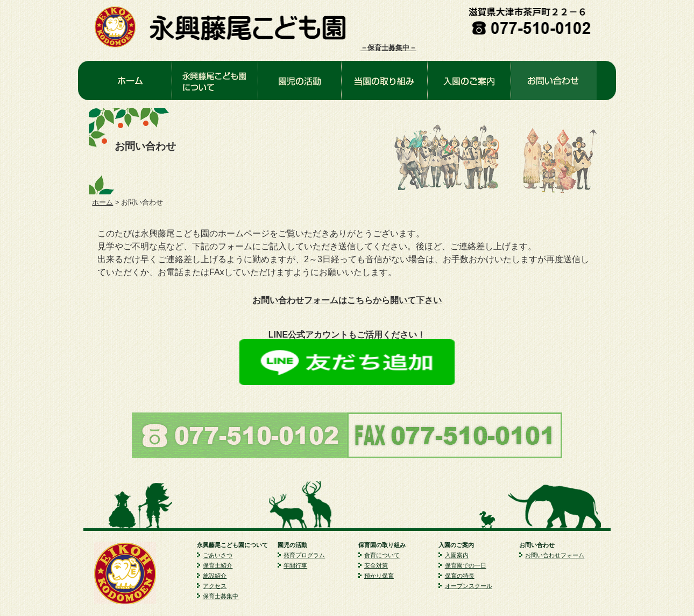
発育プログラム (304, 555)
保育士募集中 (220, 596)
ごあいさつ (217, 555)
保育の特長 (460, 575)
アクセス (214, 586)
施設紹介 (214, 575)
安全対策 (376, 565)
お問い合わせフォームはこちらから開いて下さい (347, 300)
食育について (382, 555)
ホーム (102, 202)
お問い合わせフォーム (554, 555)
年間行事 (295, 565)
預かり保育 (379, 575)
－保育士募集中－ (388, 48)
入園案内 (457, 555)
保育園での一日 (465, 565)
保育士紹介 (217, 565)
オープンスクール (468, 586)
